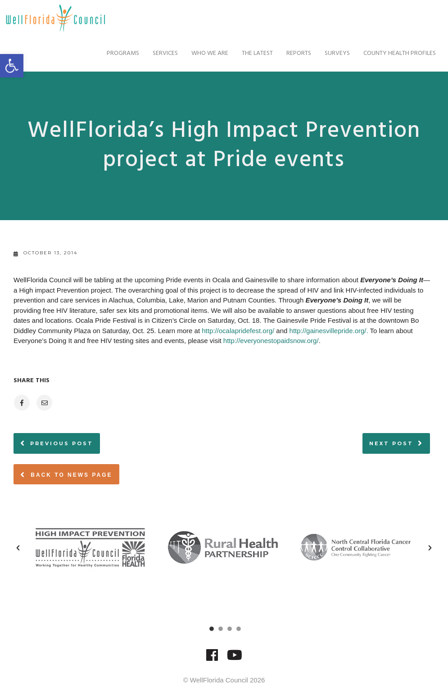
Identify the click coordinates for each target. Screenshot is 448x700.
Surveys (329, 53)
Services (157, 53)
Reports (290, 53)
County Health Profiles (391, 53)
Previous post (61, 443)
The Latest (249, 53)
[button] (18, 547)
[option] (91, 547)
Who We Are (201, 53)
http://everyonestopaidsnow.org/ (271, 340)
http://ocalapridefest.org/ (238, 330)
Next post (391, 443)
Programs (115, 53)
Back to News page (66, 474)
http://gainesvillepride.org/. (329, 330)
